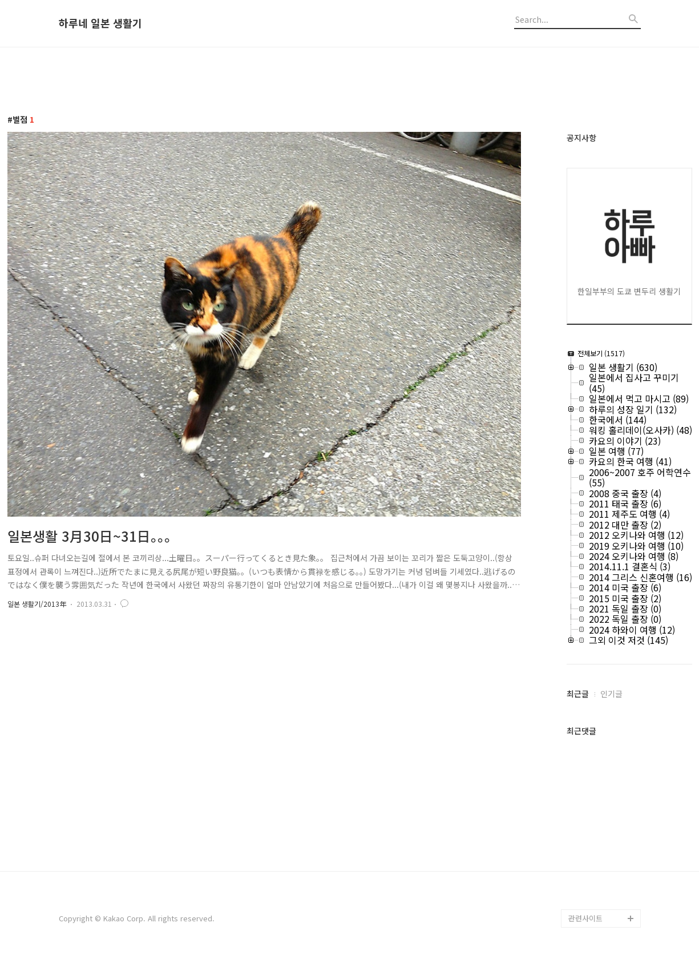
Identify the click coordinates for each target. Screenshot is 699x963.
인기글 (611, 693)
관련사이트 (585, 918)
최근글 (578, 693)
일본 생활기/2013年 (36, 604)
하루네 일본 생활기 (100, 23)
